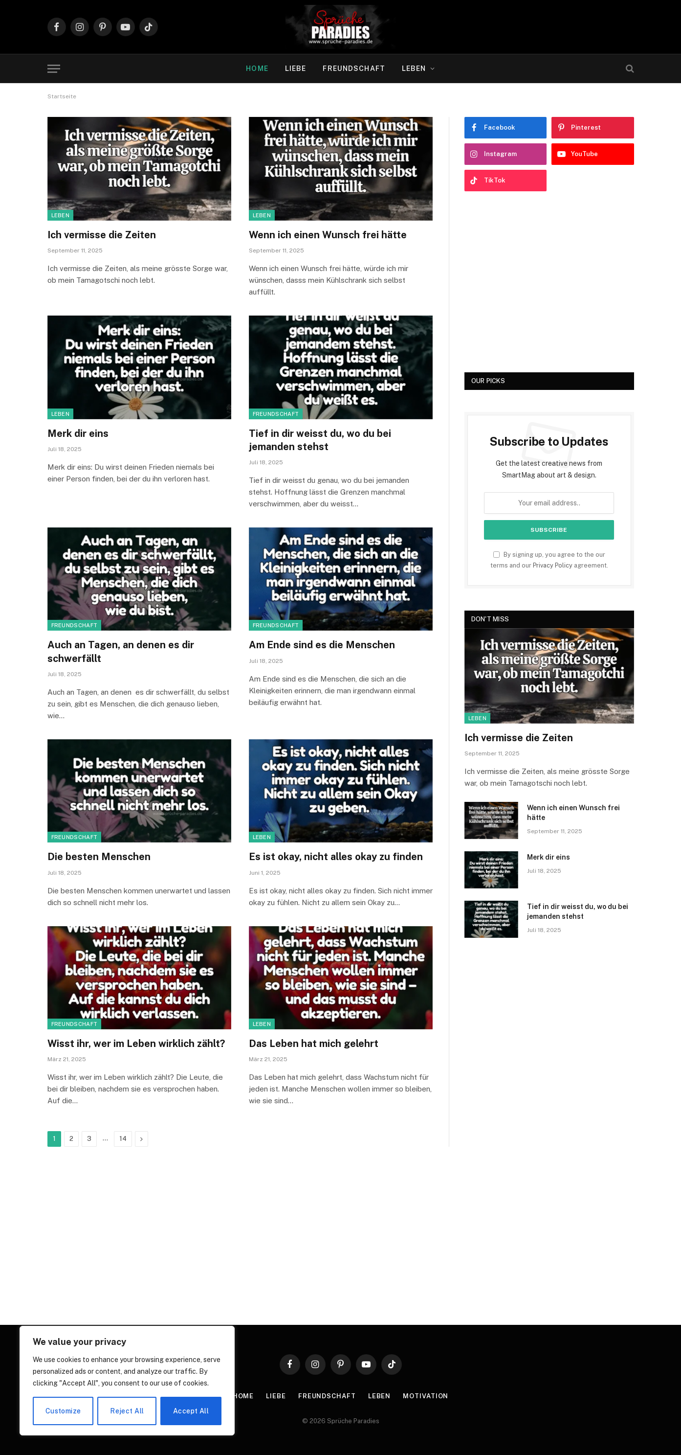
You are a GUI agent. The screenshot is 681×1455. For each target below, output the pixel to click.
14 (123, 1138)
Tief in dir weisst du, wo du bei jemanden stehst (320, 440)
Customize (63, 1411)
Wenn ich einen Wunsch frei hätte (328, 235)
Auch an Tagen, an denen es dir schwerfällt (120, 651)
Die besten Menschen (99, 857)
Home (257, 68)
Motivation (425, 1396)
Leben (414, 68)
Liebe (296, 68)
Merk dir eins (78, 433)
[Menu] (53, 69)
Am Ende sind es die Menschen (322, 645)
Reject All (127, 1411)
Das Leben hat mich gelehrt (313, 1043)
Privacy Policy (552, 565)
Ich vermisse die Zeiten (101, 235)
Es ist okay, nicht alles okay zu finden (336, 857)
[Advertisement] (549, 281)
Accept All (191, 1411)
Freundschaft (354, 68)
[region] (127, 1380)
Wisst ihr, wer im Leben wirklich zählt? (136, 1043)
